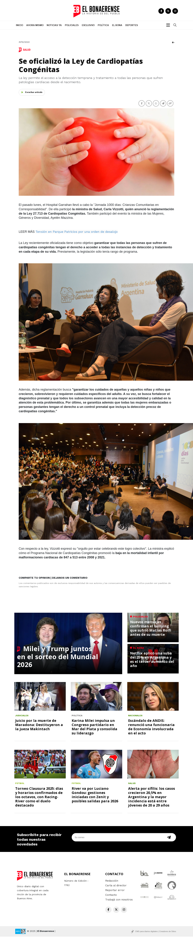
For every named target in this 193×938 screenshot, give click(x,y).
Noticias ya (54, 26)
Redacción (111, 882)
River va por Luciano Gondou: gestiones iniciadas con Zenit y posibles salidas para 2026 (95, 796)
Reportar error (115, 891)
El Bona (117, 26)
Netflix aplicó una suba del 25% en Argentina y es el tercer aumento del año (152, 660)
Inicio (19, 26)
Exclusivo (88, 26)
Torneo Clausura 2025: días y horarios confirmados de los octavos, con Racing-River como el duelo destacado (39, 798)
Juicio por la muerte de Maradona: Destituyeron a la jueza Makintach (39, 726)
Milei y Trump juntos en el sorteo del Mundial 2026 (57, 657)
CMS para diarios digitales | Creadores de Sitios (155, 933)
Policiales (72, 26)
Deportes (131, 26)
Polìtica (103, 26)
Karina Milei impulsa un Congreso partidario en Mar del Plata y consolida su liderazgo (94, 728)
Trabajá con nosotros (119, 901)
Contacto (111, 896)
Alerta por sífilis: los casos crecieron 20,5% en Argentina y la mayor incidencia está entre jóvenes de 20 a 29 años (151, 798)
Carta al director (116, 886)
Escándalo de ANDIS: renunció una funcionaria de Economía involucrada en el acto (151, 728)
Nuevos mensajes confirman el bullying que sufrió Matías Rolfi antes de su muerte (150, 629)
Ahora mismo (35, 26)
